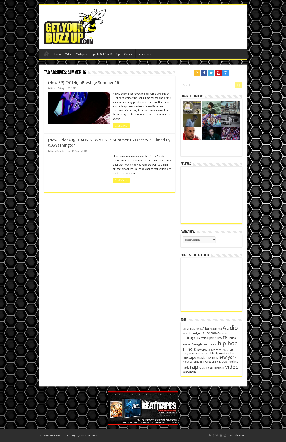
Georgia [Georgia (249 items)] (197, 344)
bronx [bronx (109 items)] (185, 333)
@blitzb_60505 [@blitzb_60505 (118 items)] (194, 329)
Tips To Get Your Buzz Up (105, 54)
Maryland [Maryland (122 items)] (188, 353)
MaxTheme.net (238, 435)
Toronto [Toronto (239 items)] (219, 368)
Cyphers (128, 54)
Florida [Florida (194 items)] (232, 338)
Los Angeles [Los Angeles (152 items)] (214, 349)
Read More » (121, 125)
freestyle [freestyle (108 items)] (187, 344)
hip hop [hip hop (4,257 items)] (228, 343)
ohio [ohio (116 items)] (202, 362)
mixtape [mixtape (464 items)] (189, 358)
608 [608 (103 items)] (184, 329)
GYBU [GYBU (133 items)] (206, 344)
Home (46, 53)
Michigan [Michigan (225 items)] (216, 353)
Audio (57, 54)
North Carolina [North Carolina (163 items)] (191, 361)
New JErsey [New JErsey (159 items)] (212, 357)
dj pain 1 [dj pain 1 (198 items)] (211, 338)
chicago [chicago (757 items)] (190, 337)
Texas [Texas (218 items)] (209, 367)
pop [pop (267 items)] (224, 361)
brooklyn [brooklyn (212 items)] (194, 333)
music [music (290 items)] (201, 358)
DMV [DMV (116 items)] (219, 338)
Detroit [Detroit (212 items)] (201, 338)
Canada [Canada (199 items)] (222, 333)
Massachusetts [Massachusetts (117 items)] (201, 353)
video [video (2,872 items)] (232, 367)
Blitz (52, 88)
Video (68, 54)
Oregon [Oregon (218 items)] (210, 361)
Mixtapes (81, 54)
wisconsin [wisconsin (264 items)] (189, 372)
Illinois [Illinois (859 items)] (189, 349)
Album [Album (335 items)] (207, 329)
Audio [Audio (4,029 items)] (230, 327)
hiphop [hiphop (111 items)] (213, 344)
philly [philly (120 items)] (218, 361)
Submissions (145, 54)
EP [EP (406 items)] (225, 338)
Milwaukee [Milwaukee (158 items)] (228, 353)
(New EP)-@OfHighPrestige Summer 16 (83, 82)
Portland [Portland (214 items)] (233, 361)
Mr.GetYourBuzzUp (60, 151)
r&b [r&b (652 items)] (186, 367)
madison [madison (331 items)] (228, 350)
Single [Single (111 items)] (202, 368)
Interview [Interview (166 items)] (201, 349)
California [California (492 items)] (208, 333)
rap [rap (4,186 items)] (194, 366)
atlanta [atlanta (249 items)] (217, 329)
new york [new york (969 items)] (227, 357)
